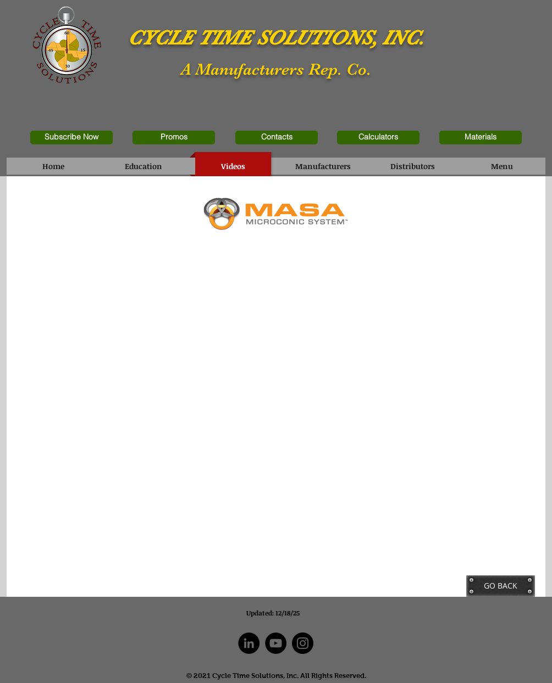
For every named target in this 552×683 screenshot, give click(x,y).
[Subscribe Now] (71, 137)
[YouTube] (275, 643)
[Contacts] (276, 137)
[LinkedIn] (249, 643)
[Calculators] (378, 137)
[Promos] (174, 137)
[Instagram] (302, 643)
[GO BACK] (500, 586)
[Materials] (480, 137)
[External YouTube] (142, 329)
